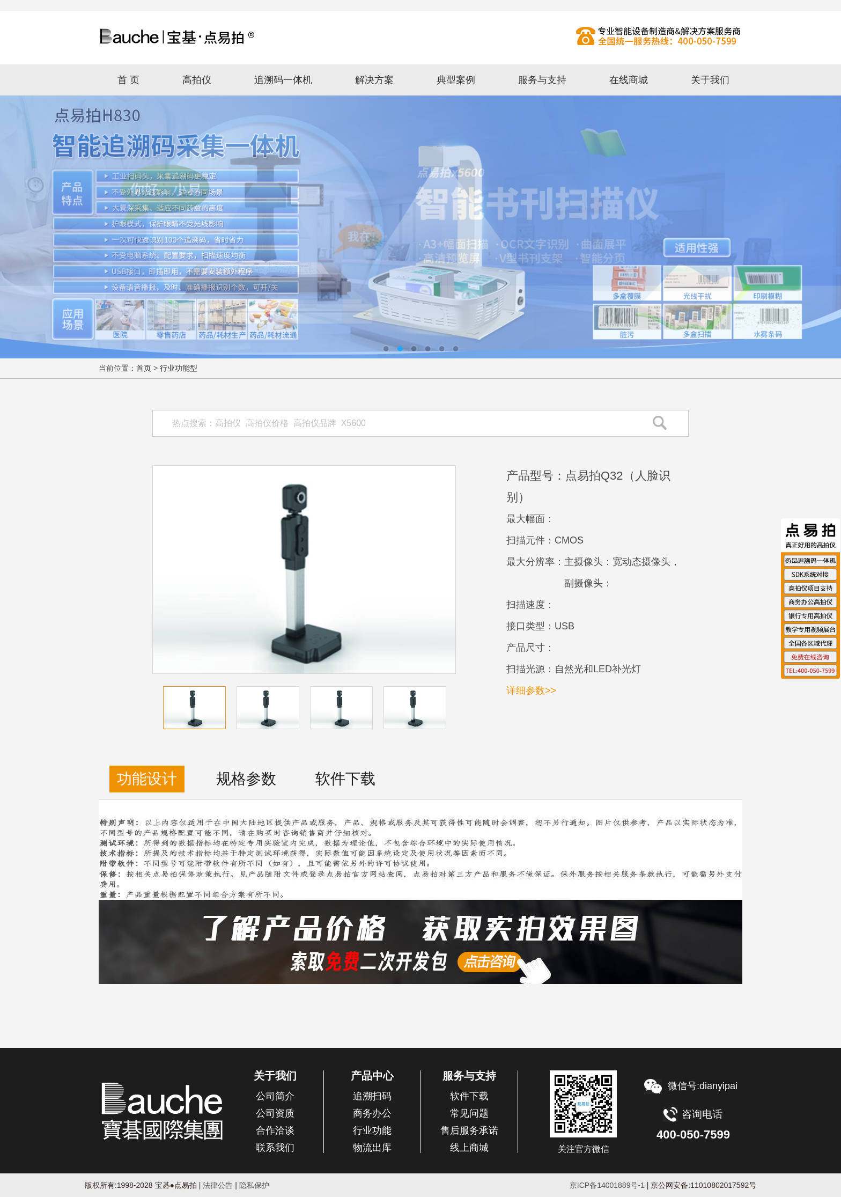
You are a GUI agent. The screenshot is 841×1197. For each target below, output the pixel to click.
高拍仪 (420, 36)
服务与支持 (542, 80)
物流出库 (372, 1147)
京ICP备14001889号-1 (607, 1185)
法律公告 (217, 1185)
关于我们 (710, 80)
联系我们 (275, 1147)
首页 (143, 368)
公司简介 (275, 1096)
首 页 (128, 80)
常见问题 (469, 1113)
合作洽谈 (275, 1130)
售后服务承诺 (469, 1130)
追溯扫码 (372, 1096)
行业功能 (372, 1130)
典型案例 (456, 80)
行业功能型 (178, 368)
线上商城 (469, 1147)
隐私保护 (254, 1185)
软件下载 (469, 1096)
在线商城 (628, 80)
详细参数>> (531, 690)
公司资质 (275, 1113)
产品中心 (372, 1076)
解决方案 (374, 80)
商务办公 (372, 1113)
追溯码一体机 (283, 80)
